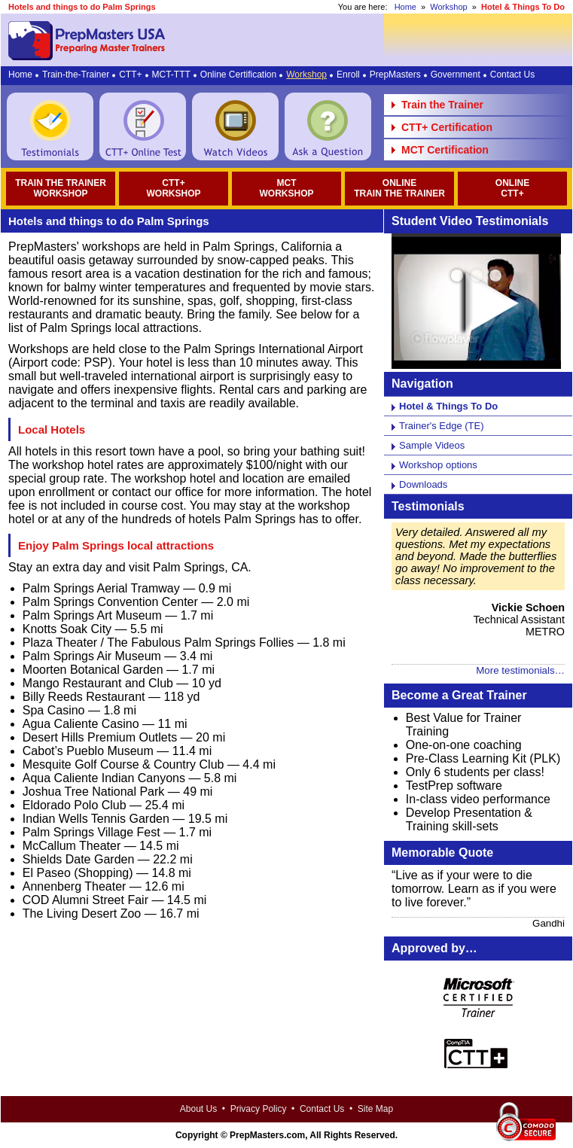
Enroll (348, 74)
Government (455, 74)
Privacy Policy (258, 1109)
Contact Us (512, 74)
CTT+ (130, 74)
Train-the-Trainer (75, 74)
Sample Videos (432, 445)
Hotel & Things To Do (448, 406)
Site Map (375, 1109)
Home (405, 6)
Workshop (448, 6)
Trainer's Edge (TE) (441, 425)
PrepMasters (395, 74)
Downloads (423, 484)
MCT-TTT (171, 74)
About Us (198, 1109)
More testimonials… (520, 670)
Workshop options (438, 464)
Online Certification (238, 74)
